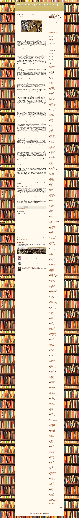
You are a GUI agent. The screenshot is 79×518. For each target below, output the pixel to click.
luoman (41, 513)
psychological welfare (53, 373)
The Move (51, 451)
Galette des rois (52, 236)
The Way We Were (20, 242)
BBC (51, 109)
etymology (51, 205)
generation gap (52, 239)
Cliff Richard (52, 142)
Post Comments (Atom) (24, 239)
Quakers (51, 376)
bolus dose (51, 115)
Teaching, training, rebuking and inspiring (37, 4)
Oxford (51, 350)
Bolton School (52, 113)
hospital (51, 263)
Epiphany (51, 204)
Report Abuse (51, 503)
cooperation (52, 157)
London (51, 311)
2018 (51, 56)
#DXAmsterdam (52, 65)
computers (51, 152)
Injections (51, 269)
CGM (51, 130)
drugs (51, 190)
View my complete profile (53, 32)
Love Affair (52, 314)
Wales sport (52, 485)
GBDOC (51, 237)
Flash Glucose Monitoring (54, 221)
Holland (51, 260)
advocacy (51, 84)
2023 (51, 39)
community (52, 151)
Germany (51, 242)
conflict (51, 153)
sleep (51, 419)
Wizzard (51, 495)
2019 (51, 55)
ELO (51, 200)
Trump (51, 462)
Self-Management (52, 410)
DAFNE (51, 164)
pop (50, 365)
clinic (51, 143)
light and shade (52, 308)
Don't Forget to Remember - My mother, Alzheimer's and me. (31, 256)
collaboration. (52, 146)
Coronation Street (52, 158)
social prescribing (52, 424)
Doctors (51, 185)
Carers (51, 125)
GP (50, 248)
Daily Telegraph (52, 167)
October (52, 43)
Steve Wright (52, 431)
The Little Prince (52, 450)
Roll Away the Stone (53, 394)
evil (50, 211)
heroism (51, 258)
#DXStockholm (52, 66)
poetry (51, 361)
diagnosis (51, 180)
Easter (51, 196)
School (22, 208)
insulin (51, 271)
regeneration (52, 381)
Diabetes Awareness (53, 175)
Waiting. (51, 484)
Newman (51, 340)
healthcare (51, 254)
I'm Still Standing (52, 266)
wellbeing (51, 489)
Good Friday (52, 247)
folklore (51, 222)
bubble (51, 121)
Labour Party (52, 297)
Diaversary (51, 183)
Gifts (51, 243)
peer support (52, 356)
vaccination (52, 479)
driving (51, 189)
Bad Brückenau (52, 108)
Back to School (52, 104)
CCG (51, 129)
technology (51, 447)
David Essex (52, 168)
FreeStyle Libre (52, 226)
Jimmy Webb (52, 286)
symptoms (51, 440)
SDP (51, 409)
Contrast (51, 156)
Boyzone (51, 116)
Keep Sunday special (53, 290)
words (51, 499)
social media (52, 421)
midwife (51, 328)
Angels (51, 93)
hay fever (51, 250)
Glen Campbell (52, 244)
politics (51, 362)
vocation (51, 483)
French (51, 231)
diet (50, 184)
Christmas (51, 140)
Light (51, 307)
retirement (51, 388)
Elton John (51, 201)
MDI (51, 322)
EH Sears (51, 199)
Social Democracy (53, 420)
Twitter (51, 467)
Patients (51, 354)
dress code (51, 188)
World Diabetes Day (53, 500)
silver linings (52, 415)
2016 (51, 59)
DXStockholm (52, 194)
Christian (51, 136)
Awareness (51, 103)
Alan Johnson (52, 87)
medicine (51, 324)
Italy (51, 279)
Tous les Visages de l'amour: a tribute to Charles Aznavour (30, 267)
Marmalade (52, 319)
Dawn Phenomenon (53, 169)
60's (50, 76)
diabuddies (51, 178)
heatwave (51, 255)
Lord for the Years (52, 312)
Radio (51, 377)
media (51, 323)
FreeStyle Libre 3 (52, 228)
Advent (51, 82)
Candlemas (51, 124)
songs (51, 426)
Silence (51, 414)
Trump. (51, 463)
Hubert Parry (52, 264)
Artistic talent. (52, 99)
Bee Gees (51, 110)
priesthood (51, 370)
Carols (51, 126)
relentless (51, 382)
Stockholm (51, 434)
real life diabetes (52, 378)
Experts (51, 215)
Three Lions (52, 456)
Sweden (51, 437)
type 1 (51, 468)
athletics (51, 100)
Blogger (47, 513)
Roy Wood (51, 398)
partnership (51, 351)
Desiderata (51, 173)
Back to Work (52, 105)
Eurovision (51, 210)
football (51, 223)
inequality (51, 268)
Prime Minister (52, 371)
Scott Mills (51, 408)
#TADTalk (51, 72)
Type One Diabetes (53, 472)
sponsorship (52, 429)
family (51, 217)
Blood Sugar (52, 111)
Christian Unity (52, 137)
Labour (51, 296)
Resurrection (52, 387)
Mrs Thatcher (52, 334)
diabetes (51, 174)
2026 (51, 36)
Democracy (52, 172)
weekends (51, 488)
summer (51, 436)
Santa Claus (52, 404)
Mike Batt (51, 329)
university (51, 478)
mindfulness (52, 330)
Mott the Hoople (52, 333)
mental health (52, 327)
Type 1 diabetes (52, 469)
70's (50, 77)
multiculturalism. (52, 335)
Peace (51, 355)
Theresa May (52, 452)
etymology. (51, 206)
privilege (51, 372)
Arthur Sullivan (52, 98)
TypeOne (51, 473)
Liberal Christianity (53, 303)
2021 (51, 52)
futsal (51, 233)
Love (51, 313)
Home (32, 237)
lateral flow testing (53, 302)
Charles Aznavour (52, 135)
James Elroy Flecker (53, 280)
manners (51, 318)
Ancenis (51, 92)
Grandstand (52, 249)
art (50, 94)
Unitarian (51, 477)
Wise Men (51, 493)
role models (52, 393)
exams (20, 208)
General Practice (52, 238)
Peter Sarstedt (52, 360)
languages (51, 301)
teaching (51, 445)
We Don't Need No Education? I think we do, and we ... (56, 46)
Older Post (44, 237)
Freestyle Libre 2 (52, 227)
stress (24, 208)
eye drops (51, 216)
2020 (51, 53)
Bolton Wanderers (52, 114)
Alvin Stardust (52, 88)
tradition (51, 458)
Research (51, 386)
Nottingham (52, 345)
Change (51, 131)
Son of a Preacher (52, 425)
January (52, 50)
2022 (51, 40)
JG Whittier (52, 285)
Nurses (51, 346)
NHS (51, 341)
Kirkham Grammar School (54, 295)
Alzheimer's (52, 89)
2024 (51, 37)
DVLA (51, 191)
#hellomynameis (52, 68)
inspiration (51, 270)
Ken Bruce (51, 292)
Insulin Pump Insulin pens (54, 275)
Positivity (51, 366)
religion (51, 383)
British (51, 120)
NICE (51, 343)
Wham (51, 490)
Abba (51, 78)
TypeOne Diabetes (53, 474)
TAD (51, 442)
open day (51, 349)
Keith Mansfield (52, 291)
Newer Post (18, 237)
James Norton (52, 281)
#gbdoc (51, 67)
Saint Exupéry (52, 402)
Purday (51, 375)
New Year (51, 339)
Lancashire (51, 298)
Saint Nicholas (52, 403)
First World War (52, 220)
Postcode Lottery (52, 367)
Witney (51, 494)
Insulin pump (52, 274)
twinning (51, 466)
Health (51, 253)
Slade (51, 418)
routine (51, 397)
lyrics (51, 317)
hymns (51, 265)
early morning (52, 195)
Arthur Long (52, 97)
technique (51, 446)
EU (50, 207)
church (51, 141)
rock (51, 392)
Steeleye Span (52, 430)
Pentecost (51, 359)
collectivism (52, 147)
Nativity (51, 338)
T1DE (51, 441)
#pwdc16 (51, 71)
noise (51, 344)
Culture (51, 163)
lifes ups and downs (53, 306)
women (51, 498)
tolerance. (51, 457)
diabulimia (51, 179)
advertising (51, 83)
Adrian (56, 14)
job (50, 287)
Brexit (51, 119)
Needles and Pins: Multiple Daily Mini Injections (29, 262)
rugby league (52, 399)
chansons (51, 132)
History (51, 259)
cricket (51, 162)
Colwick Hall (52, 148)
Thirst (51, 453)
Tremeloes (51, 461)
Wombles (51, 496)
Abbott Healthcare (53, 81)
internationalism (52, 276)
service (51, 413)
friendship (51, 232)
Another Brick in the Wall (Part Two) (33, 197)
